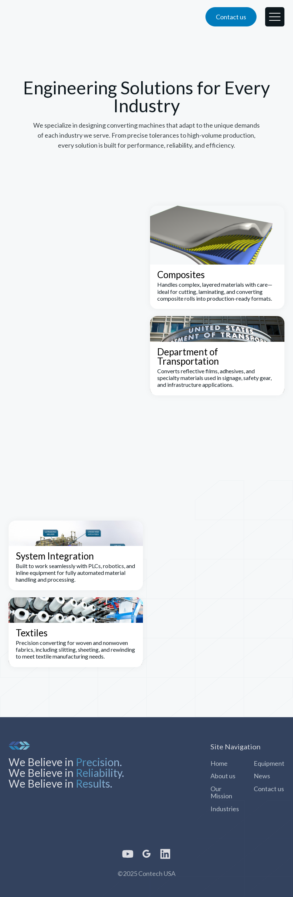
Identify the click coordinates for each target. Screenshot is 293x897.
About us (222, 776)
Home (219, 763)
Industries (224, 809)
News (262, 776)
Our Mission (221, 792)
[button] (274, 16)
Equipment (269, 763)
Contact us (269, 789)
